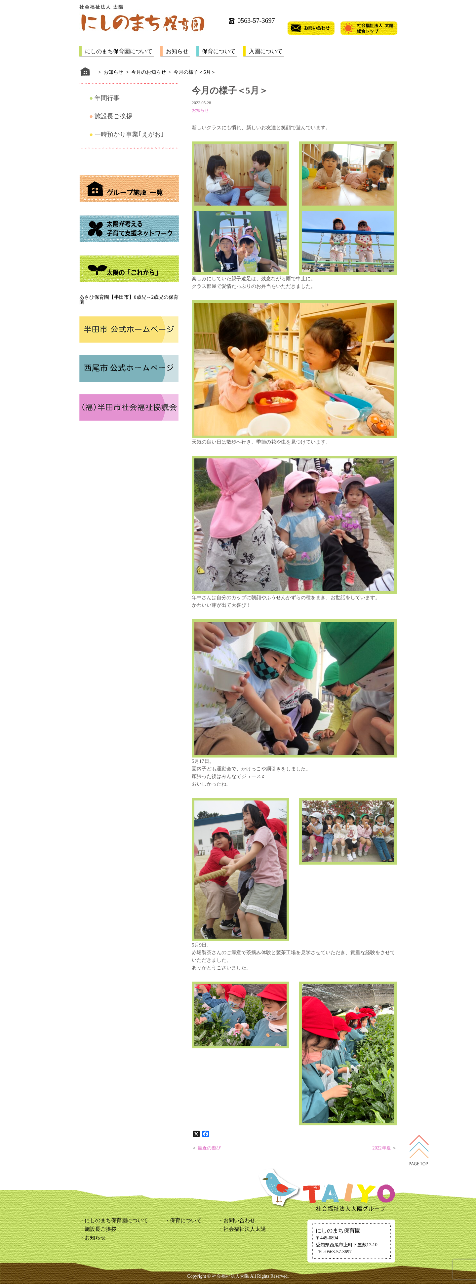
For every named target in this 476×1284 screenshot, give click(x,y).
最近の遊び (209, 1148)
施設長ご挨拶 (113, 116)
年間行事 (107, 98)
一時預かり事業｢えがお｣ (129, 134)
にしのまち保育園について (118, 51)
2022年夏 (382, 1148)
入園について (266, 51)
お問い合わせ (239, 1220)
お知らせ (177, 51)
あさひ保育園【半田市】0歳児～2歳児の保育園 (128, 299)
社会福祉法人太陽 (244, 1229)
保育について (219, 51)
